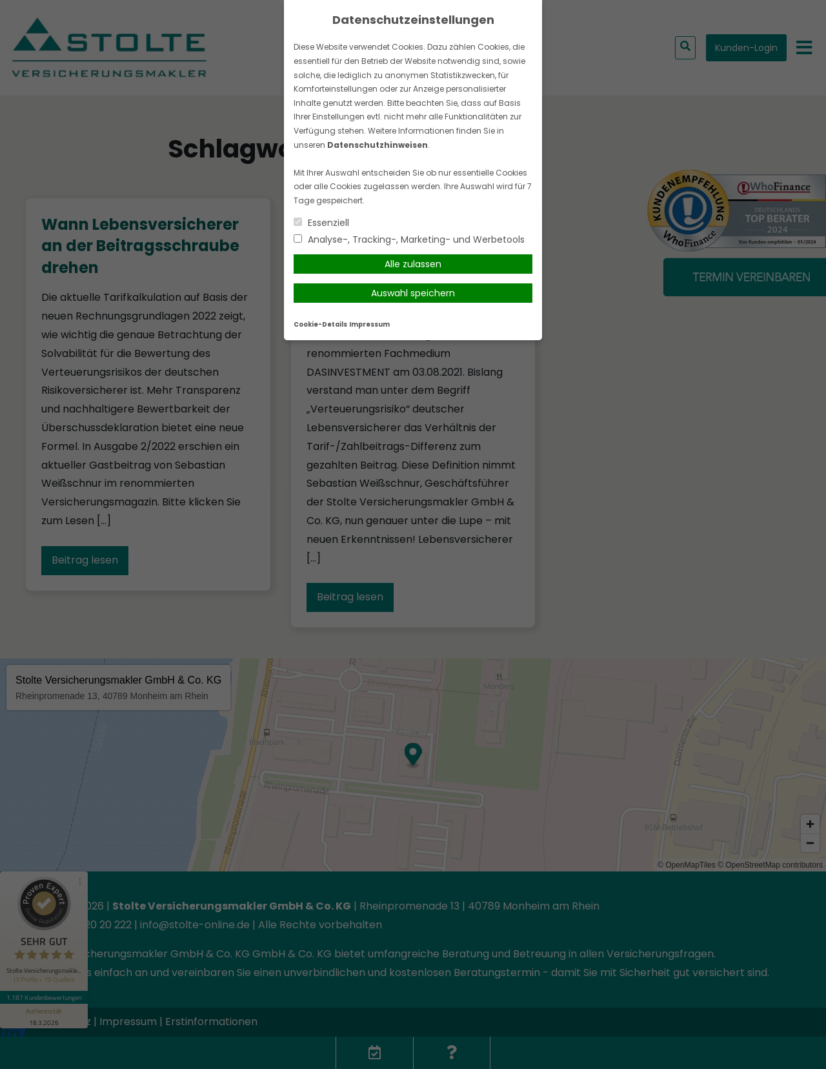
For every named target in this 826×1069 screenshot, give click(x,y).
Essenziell (321, 223)
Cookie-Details (320, 324)
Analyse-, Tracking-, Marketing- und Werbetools (409, 239)
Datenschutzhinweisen (377, 144)
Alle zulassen (413, 264)
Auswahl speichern (413, 293)
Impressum (369, 324)
